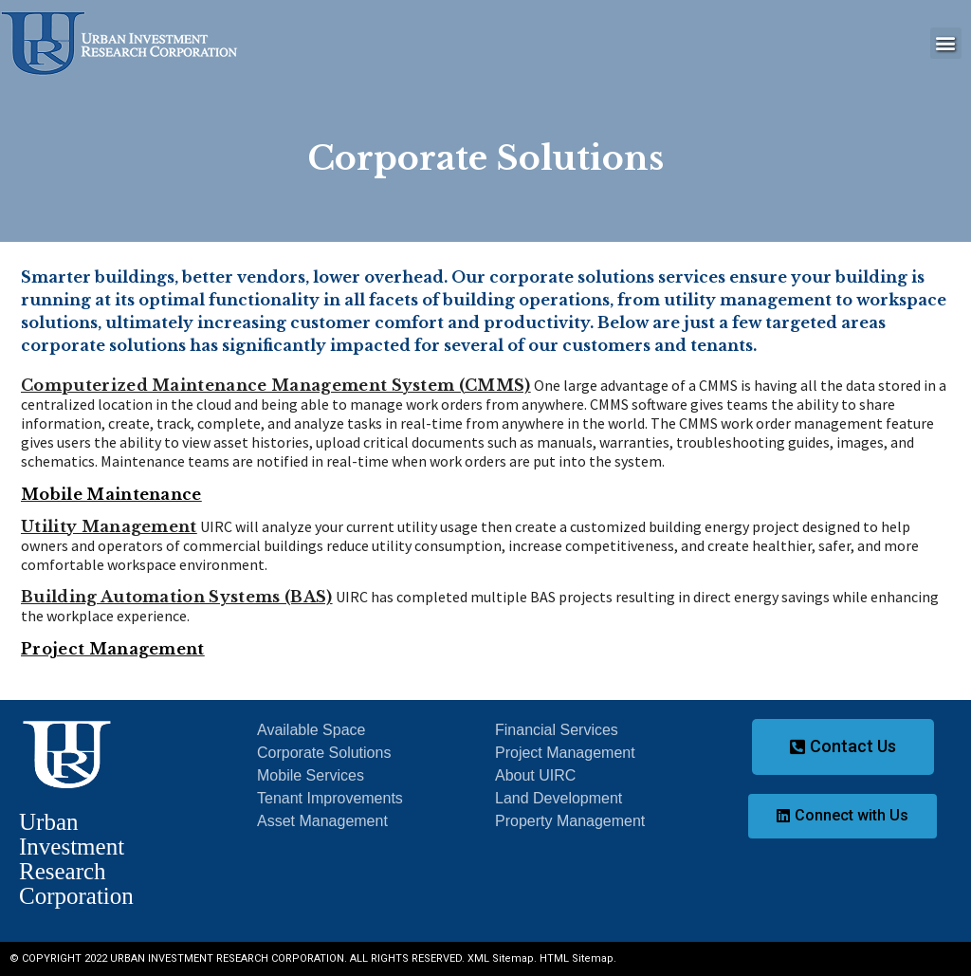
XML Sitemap (500, 958)
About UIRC (535, 775)
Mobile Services (310, 775)
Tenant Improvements (330, 798)
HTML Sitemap (577, 958)
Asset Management (322, 821)
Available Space (311, 730)
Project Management (113, 648)
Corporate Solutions (324, 753)
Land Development (558, 798)
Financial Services (556, 730)
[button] (946, 43)
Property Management (570, 821)
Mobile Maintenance (111, 494)
